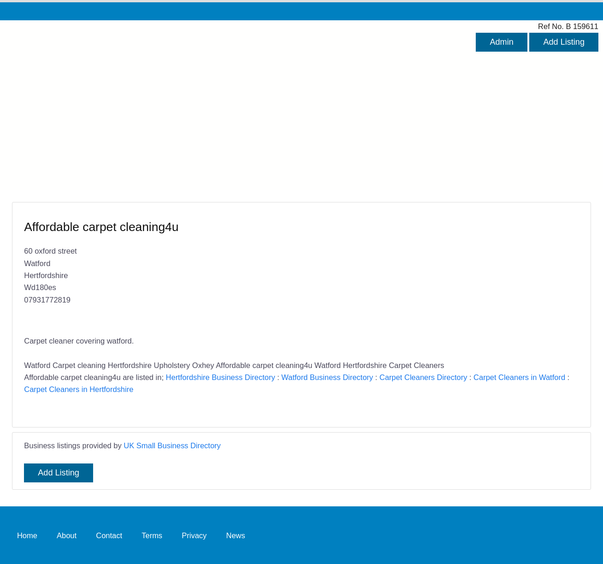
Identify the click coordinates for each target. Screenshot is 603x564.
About (67, 535)
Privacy (194, 535)
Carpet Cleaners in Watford (519, 377)
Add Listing (564, 42)
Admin (501, 42)
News (235, 535)
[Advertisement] (301, 120)
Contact (109, 535)
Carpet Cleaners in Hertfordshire (78, 389)
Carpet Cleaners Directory (423, 377)
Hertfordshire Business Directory (220, 377)
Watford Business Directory (327, 377)
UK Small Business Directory (172, 445)
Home (27, 535)
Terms (152, 535)
